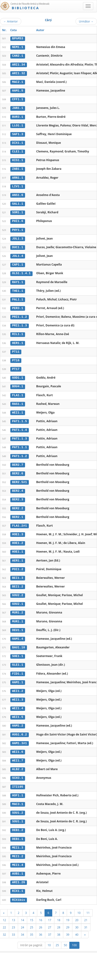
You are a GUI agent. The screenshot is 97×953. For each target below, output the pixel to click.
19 (67, 911)
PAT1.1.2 (19, 452)
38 (58, 925)
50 (65, 936)
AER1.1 (17, 555)
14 (22, 911)
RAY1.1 (17, 279)
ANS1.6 (17, 193)
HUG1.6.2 (19, 727)
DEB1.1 (17, 831)
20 (76, 911)
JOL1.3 (17, 236)
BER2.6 (17, 469)
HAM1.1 (17, 676)
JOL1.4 (17, 254)
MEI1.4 (17, 856)
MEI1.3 (17, 839)
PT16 (16, 357)
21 (85, 911)
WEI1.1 (17, 409)
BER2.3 (17, 495)
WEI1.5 (17, 710)
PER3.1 (17, 305)
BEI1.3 (17, 572)
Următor (86, 21)
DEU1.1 (17, 624)
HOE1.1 (17, 546)
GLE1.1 (17, 658)
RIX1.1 (17, 882)
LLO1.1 (17, 124)
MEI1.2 (17, 848)
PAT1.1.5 (19, 417)
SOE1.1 (17, 650)
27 (49, 918)
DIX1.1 (17, 142)
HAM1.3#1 (19, 736)
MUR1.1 (17, 615)
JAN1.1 (17, 107)
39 (67, 925)
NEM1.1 (17, 47)
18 (58, 911)
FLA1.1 (17, 391)
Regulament (52, 951)
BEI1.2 (17, 581)
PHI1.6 (17, 219)
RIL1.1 (17, 331)
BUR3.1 (17, 116)
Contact (67, 951)
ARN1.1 (17, 176)
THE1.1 (17, 288)
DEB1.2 (17, 822)
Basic (90, 951)
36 (40, 925)
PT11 (16, 348)
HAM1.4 (17, 633)
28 (58, 918)
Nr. (4, 30)
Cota (13, 30)
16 (40, 911)
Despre (79, 951)
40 (76, 925)
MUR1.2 (17, 607)
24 (22, 918)
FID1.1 (17, 667)
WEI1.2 (17, 684)
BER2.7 (17, 460)
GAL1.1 (17, 202)
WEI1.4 (17, 701)
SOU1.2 (17, 805)
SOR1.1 (17, 211)
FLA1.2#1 (19, 521)
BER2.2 (17, 503)
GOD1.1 (17, 374)
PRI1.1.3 (19, 323)
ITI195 (17, 779)
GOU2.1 (17, 598)
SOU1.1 (17, 813)
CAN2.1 (17, 56)
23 (13, 918)
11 (88, 904)
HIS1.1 (17, 159)
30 (76, 918)
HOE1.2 (17, 538)
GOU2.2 (17, 589)
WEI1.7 (17, 753)
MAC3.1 (17, 796)
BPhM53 (17, 38)
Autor (40, 30)
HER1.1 (17, 340)
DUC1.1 (17, 245)
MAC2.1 (17, 81)
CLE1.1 (17, 150)
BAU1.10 (18, 641)
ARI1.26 (18, 874)
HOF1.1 (17, 788)
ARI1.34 (18, 64)
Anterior (11, 21)
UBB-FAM (74, 947)
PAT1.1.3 (19, 434)
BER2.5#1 (19, 478)
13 (13, 911)
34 (22, 925)
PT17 (16, 366)
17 (49, 911)
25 (31, 918)
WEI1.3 (17, 693)
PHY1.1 (17, 228)
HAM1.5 (17, 90)
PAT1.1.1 (19, 443)
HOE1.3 (17, 529)
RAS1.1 (17, 400)
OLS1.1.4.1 (21, 271)
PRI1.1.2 (19, 314)
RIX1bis (18, 891)
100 (74, 936)
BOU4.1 (17, 383)
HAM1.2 (17, 719)
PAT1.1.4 (19, 426)
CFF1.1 (17, 99)
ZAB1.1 (17, 168)
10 (79, 904)
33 (13, 925)
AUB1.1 (17, 865)
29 (67, 918)
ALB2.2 (17, 762)
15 (31, 911)
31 (85, 918)
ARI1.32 (18, 73)
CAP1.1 (17, 262)
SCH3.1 (17, 770)
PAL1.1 (17, 297)
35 (31, 925)
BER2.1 (17, 512)
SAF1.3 (17, 133)
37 (49, 925)
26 (40, 918)
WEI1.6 (17, 744)
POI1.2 (17, 564)
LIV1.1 (17, 185)
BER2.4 (17, 486)
